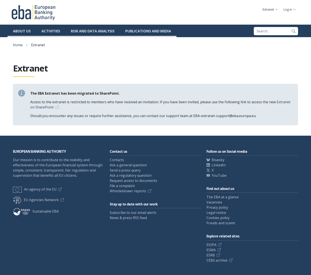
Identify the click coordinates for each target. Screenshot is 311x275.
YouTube (219, 175)
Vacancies (214, 202)
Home (18, 45)
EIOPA (211, 244)
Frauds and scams (220, 223)
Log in (287, 9)
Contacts (117, 159)
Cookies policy (218, 217)
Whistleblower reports (128, 191)
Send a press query (125, 170)
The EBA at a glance (222, 197)
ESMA (211, 250)
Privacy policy (217, 207)
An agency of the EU (35, 189)
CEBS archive (216, 260)
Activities (50, 31)
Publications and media (148, 31)
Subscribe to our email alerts (133, 212)
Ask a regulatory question (131, 175)
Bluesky (218, 159)
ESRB (210, 255)
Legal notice (216, 212)
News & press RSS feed (128, 217)
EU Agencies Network (36, 199)
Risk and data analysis (92, 31)
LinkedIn (219, 165)
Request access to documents (133, 180)
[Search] (293, 31)
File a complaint (122, 185)
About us (22, 31)
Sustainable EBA (36, 211)
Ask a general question (128, 165)
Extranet (268, 9)
